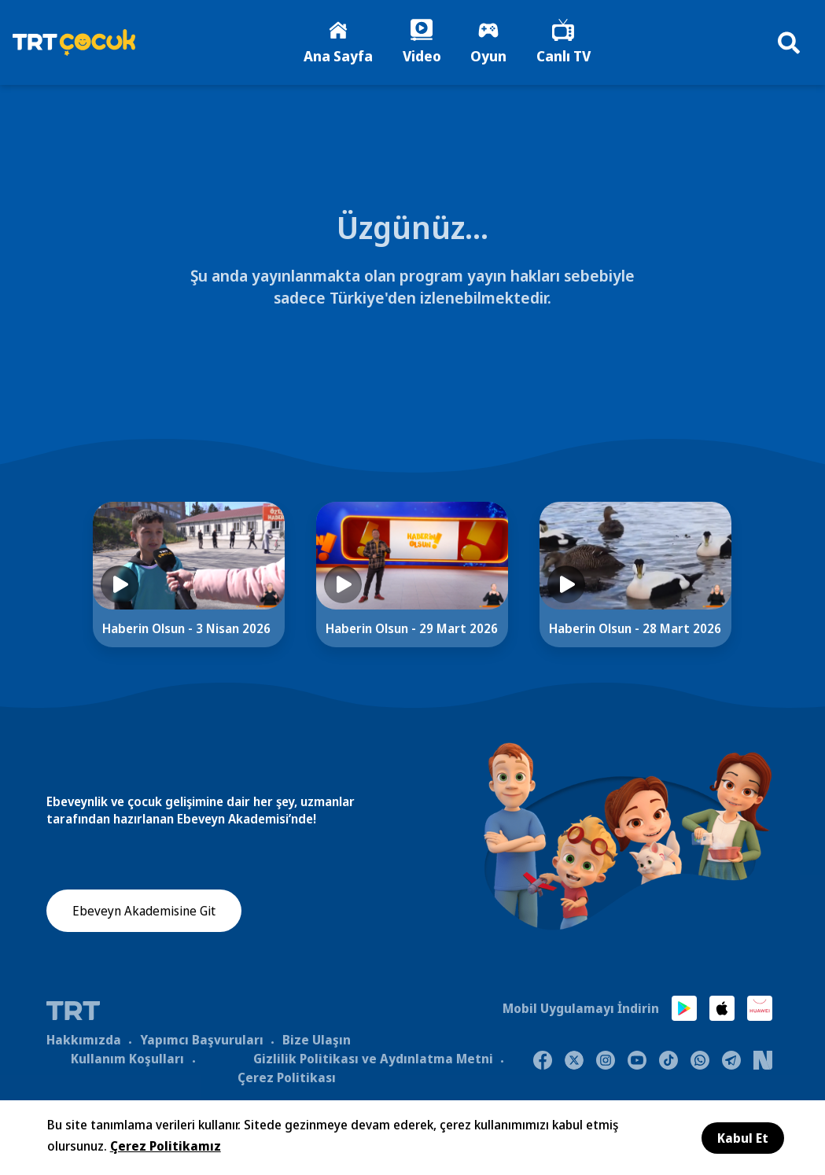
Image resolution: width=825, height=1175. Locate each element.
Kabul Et (742, 1138)
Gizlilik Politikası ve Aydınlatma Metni (373, 1059)
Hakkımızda (83, 1040)
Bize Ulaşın (316, 1040)
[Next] (784, 589)
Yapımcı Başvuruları (201, 1040)
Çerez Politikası (287, 1078)
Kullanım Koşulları (127, 1059)
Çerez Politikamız (165, 1146)
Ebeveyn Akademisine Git (143, 912)
